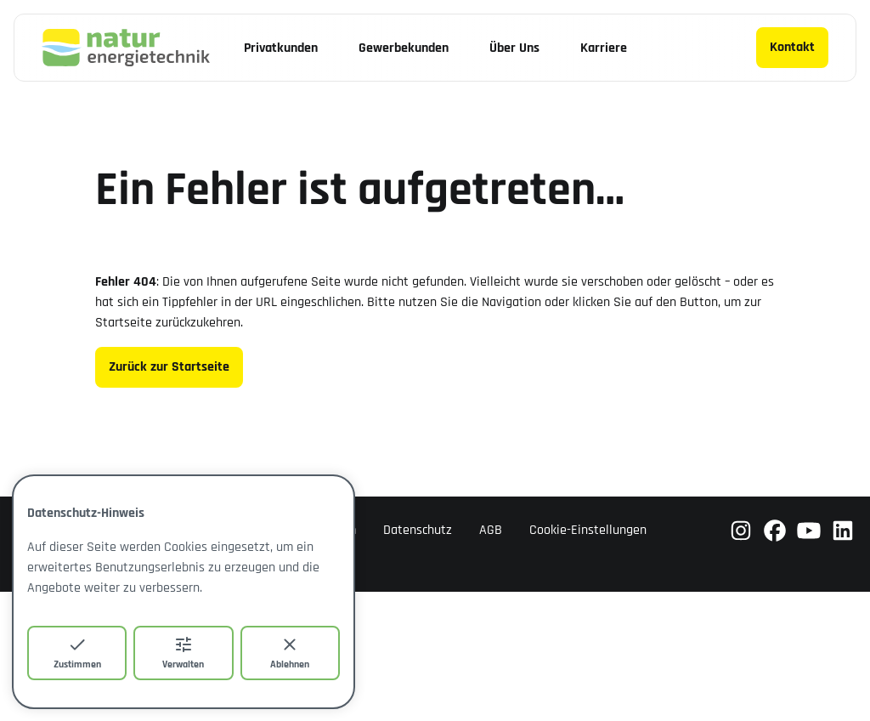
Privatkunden (281, 48)
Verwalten (183, 652)
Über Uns (514, 48)
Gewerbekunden (404, 48)
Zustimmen (77, 652)
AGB (490, 530)
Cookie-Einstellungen (588, 530)
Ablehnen (289, 652)
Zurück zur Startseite (169, 367)
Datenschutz (417, 530)
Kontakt (792, 47)
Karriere (603, 48)
